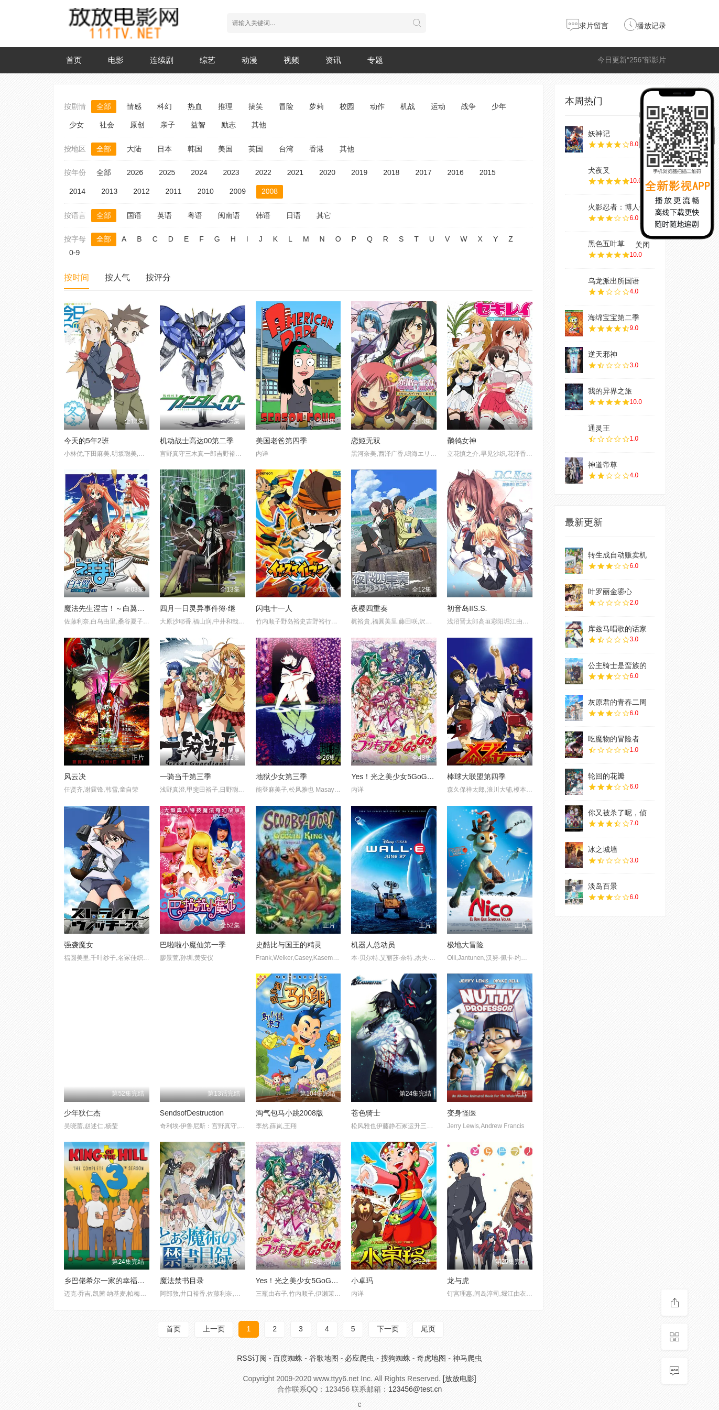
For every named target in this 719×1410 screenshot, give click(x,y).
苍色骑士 (365, 1113)
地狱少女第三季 (281, 776)
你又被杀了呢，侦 (617, 812)
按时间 (76, 277)
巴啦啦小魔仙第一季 (193, 945)
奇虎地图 (431, 1358)
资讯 (333, 60)
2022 (263, 172)
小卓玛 (362, 1280)
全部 (103, 106)
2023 (231, 172)
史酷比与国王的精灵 (289, 945)
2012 (141, 191)
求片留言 (587, 25)
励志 (228, 125)
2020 (327, 172)
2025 (167, 172)
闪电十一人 (274, 608)
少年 (499, 106)
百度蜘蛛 (287, 1358)
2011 (173, 191)
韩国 (195, 149)
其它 (324, 215)
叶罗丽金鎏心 (610, 591)
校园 (347, 106)
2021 (295, 172)
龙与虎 (458, 1280)
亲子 (167, 125)
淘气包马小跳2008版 (289, 1113)
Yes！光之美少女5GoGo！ (394, 776)
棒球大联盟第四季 (476, 776)
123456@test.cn (415, 1389)
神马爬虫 (467, 1358)
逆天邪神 (602, 354)
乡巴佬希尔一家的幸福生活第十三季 (122, 1280)
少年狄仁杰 (82, 1113)
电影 (116, 60)
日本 (164, 149)
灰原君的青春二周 (617, 702)
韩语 (263, 215)
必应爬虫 (359, 1358)
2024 (199, 172)
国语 (134, 215)
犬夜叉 (599, 170)
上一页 (214, 1329)
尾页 (428, 1329)
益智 (198, 125)
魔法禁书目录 (182, 1280)
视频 (291, 60)
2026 (135, 172)
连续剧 (161, 60)
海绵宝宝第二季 (613, 317)
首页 (74, 60)
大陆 (134, 149)
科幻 (164, 106)
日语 (293, 215)
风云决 (75, 776)
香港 (316, 149)
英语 (164, 215)
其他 (259, 125)
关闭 (642, 245)
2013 (109, 191)
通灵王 (599, 428)
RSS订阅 (252, 1358)
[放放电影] (459, 1378)
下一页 (388, 1329)
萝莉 (316, 106)
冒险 (286, 106)
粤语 (195, 215)
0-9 (74, 252)
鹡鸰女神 (461, 440)
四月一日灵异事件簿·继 (197, 608)
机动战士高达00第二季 (197, 440)
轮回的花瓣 (606, 776)
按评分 (158, 277)
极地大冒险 (465, 945)
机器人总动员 (373, 945)
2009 (238, 191)
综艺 (207, 60)
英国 (255, 149)
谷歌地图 (324, 1358)
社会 (107, 125)
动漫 (249, 60)
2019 (359, 172)
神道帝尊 (602, 465)
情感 (134, 106)
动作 (377, 106)
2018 (391, 172)
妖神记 (599, 133)
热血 (195, 106)
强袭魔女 (78, 945)
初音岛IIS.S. (467, 608)
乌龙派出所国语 (613, 281)
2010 (206, 191)
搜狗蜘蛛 (395, 1358)
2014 (77, 191)
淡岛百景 (602, 886)
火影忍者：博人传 (617, 207)
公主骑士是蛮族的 (617, 665)
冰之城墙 (602, 849)
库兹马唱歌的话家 (617, 629)
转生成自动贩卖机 (617, 555)
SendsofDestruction (192, 1113)
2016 (456, 172)
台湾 (286, 149)
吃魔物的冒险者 (613, 739)
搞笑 (255, 106)
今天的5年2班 (86, 440)
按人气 (117, 277)
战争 (468, 106)
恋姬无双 (365, 440)
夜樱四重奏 (369, 608)
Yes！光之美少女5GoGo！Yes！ (309, 1280)
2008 (270, 191)
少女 (76, 125)
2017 (423, 172)
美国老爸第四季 (281, 440)
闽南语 (229, 215)
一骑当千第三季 (185, 776)
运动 (438, 106)
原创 (137, 125)
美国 (225, 149)
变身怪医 (461, 1113)
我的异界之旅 (610, 391)
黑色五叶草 (606, 243)
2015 (488, 172)
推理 (225, 106)
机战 (407, 106)
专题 (375, 60)
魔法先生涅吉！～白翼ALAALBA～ (120, 608)
